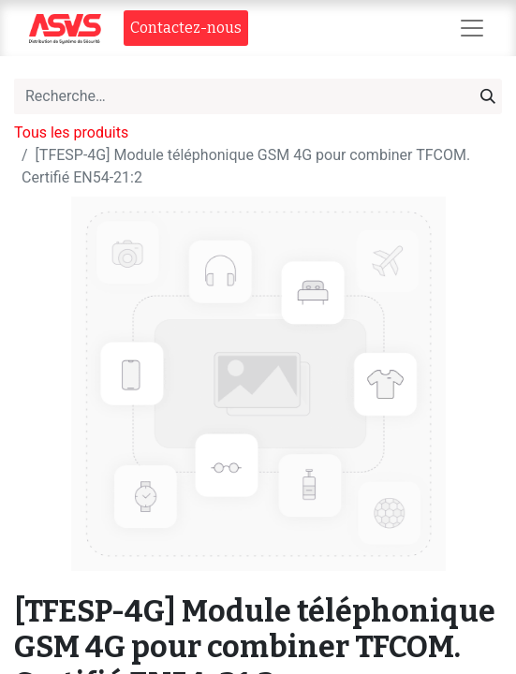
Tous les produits (71, 132)
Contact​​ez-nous (186, 28)
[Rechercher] (488, 96)
